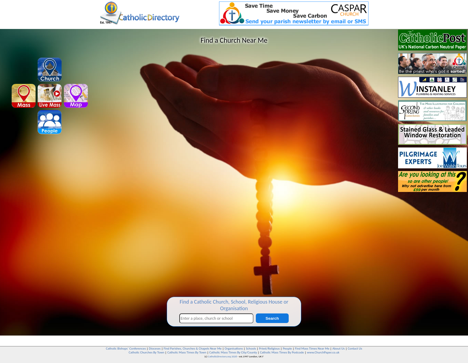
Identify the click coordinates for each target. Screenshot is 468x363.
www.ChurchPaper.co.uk (323, 352)
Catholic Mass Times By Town (186, 352)
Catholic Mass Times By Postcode (282, 352)
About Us (338, 348)
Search (272, 318)
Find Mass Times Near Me (312, 348)
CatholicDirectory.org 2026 (222, 356)
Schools (251, 348)
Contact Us (355, 348)
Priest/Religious (269, 348)
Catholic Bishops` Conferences (126, 348)
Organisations (234, 348)
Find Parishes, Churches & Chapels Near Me (192, 348)
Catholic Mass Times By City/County (233, 352)
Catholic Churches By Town (146, 352)
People (287, 348)
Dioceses (154, 348)
